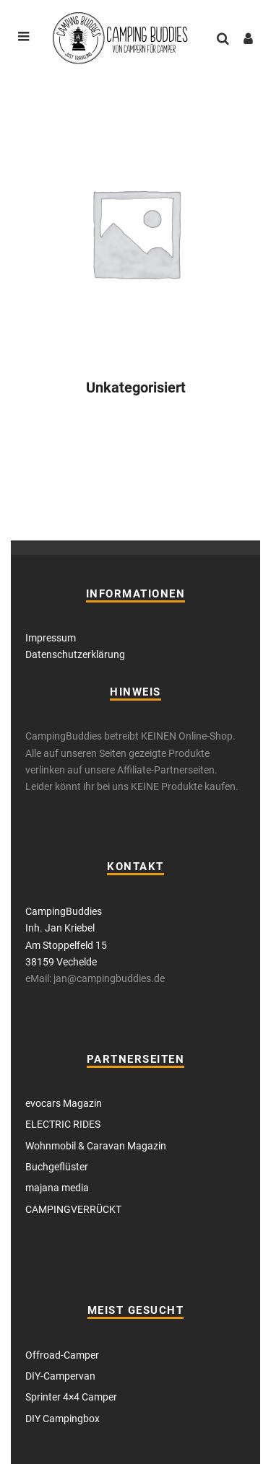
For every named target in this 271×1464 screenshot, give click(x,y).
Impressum (50, 638)
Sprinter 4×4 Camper (71, 1397)
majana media (57, 1187)
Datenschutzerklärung (75, 654)
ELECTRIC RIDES (62, 1124)
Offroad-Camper (62, 1355)
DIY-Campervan (60, 1376)
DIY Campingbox (62, 1418)
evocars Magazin (63, 1103)
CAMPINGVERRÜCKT (73, 1209)
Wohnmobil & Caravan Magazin (95, 1146)
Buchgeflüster (56, 1166)
